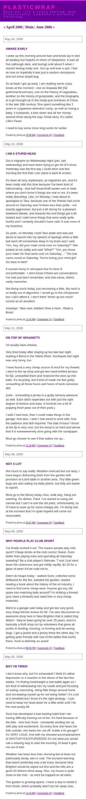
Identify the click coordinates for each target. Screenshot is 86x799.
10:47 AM (30, 522)
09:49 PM (31, 648)
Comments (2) (44, 445)
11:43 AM (30, 319)
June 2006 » (45, 27)
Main (29, 27)
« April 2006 (13, 27)
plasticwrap (29, 7)
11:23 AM (30, 793)
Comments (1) (44, 319)
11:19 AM (30, 445)
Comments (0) (44, 135)
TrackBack (59, 135)
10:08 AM (30, 135)
